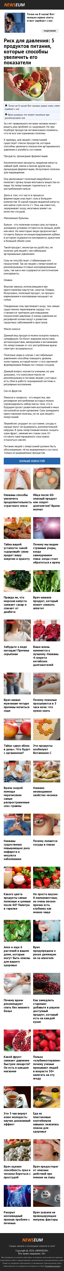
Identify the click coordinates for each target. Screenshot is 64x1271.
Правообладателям (52, 1266)
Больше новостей (32, 461)
